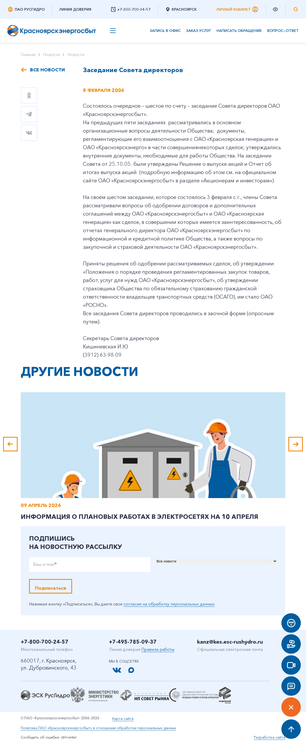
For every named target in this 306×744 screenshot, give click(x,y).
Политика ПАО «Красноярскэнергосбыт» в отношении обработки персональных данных (98, 728)
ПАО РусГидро (26, 9)
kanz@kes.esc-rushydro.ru (230, 642)
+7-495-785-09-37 (133, 642)
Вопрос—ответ (283, 31)
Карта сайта (123, 718)
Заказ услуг (198, 31)
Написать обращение (239, 31)
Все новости (47, 70)
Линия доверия (75, 9)
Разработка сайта (269, 737)
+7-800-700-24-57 (44, 642)
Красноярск (181, 9)
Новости (51, 54)
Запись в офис (165, 31)
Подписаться (50, 588)
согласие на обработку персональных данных (169, 604)
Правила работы (157, 649)
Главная (28, 54)
